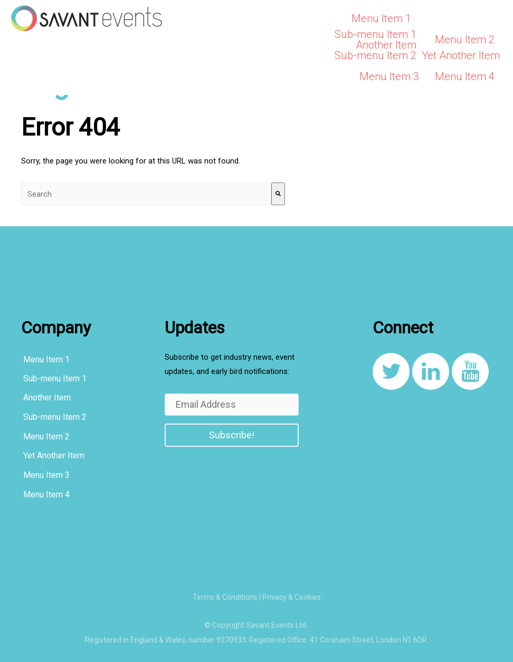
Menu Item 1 (381, 18)
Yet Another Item (461, 55)
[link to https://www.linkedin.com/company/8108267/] (430, 371)
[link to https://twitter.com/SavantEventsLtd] (391, 371)
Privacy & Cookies (291, 597)
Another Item (386, 45)
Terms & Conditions (225, 597)
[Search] (278, 194)
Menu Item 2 (465, 39)
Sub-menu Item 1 (375, 34)
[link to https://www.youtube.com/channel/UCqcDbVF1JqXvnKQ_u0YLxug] (470, 371)
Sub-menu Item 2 (375, 55)
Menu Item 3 (389, 76)
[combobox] (146, 194)
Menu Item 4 (465, 76)
